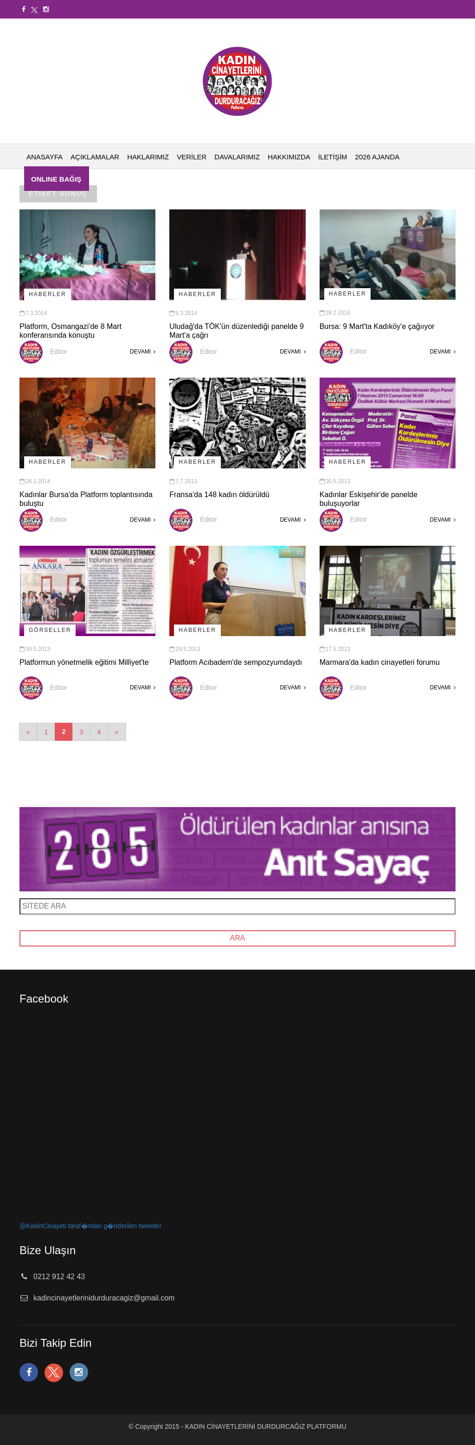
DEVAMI (142, 351)
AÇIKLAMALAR (95, 157)
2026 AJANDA (377, 157)
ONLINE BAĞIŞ (56, 179)
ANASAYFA (44, 157)
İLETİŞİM (332, 157)
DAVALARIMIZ (237, 157)
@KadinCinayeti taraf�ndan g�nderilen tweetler (90, 1226)
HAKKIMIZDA (289, 157)
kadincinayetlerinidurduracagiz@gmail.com (103, 1298)
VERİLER (191, 157)
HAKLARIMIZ (148, 157)
